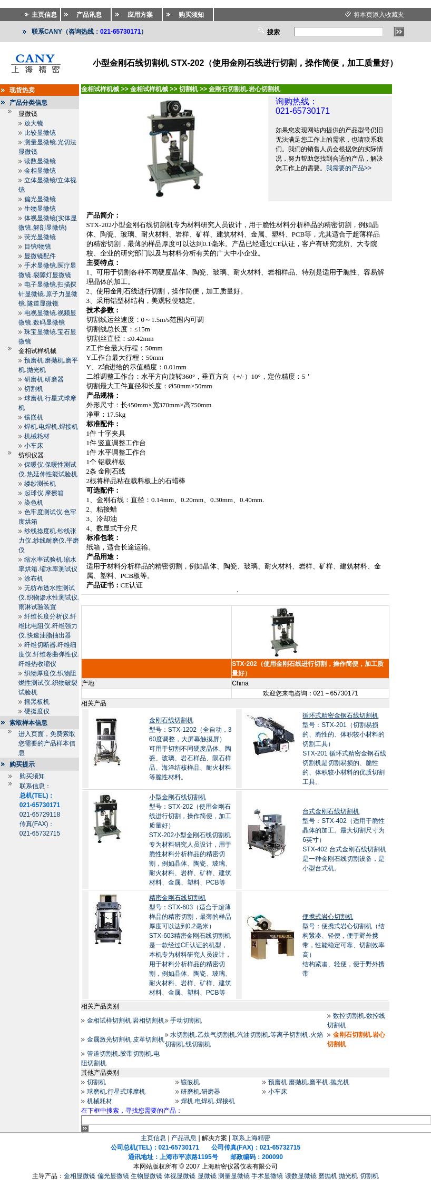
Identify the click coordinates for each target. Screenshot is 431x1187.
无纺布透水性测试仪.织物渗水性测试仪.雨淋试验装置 (48, 597)
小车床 (33, 445)
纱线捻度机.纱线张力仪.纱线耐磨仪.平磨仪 (48, 540)
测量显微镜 (234, 1176)
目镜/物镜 (37, 246)
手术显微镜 (267, 1176)
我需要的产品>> (348, 168)
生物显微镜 (40, 208)
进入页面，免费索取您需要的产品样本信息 (46, 743)
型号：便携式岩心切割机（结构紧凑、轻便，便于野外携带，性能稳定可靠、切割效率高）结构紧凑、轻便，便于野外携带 (343, 945)
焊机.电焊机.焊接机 (51, 426)
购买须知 (32, 776)
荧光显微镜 (40, 237)
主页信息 (153, 1138)
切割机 (33, 389)
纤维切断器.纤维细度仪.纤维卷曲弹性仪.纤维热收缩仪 (48, 654)
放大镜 (33, 123)
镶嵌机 (33, 417)
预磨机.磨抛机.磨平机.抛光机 (308, 1082)
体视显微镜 (179, 1176)
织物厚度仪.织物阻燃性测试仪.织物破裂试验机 (47, 683)
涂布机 (33, 578)
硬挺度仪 (37, 711)
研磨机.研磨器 (44, 379)
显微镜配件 (40, 256)
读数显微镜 (40, 161)
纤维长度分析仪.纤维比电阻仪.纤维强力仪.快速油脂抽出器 (47, 626)
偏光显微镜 (40, 199)
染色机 (33, 502)
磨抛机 (327, 1176)
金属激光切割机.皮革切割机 (125, 1039)
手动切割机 (186, 1020)
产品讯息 (184, 1138)
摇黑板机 (37, 701)
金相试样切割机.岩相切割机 (125, 1020)
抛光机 (348, 1176)
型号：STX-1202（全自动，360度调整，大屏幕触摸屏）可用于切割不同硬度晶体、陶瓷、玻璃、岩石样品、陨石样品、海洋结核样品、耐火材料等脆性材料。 (190, 749)
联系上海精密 (251, 1138)
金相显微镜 (40, 170)
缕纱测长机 (40, 483)
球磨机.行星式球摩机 (116, 1091)
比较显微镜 (40, 132)
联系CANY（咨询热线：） (89, 31)
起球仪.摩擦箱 (44, 493)
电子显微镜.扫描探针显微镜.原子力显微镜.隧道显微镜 (47, 294)
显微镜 (207, 1176)
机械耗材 (37, 436)
